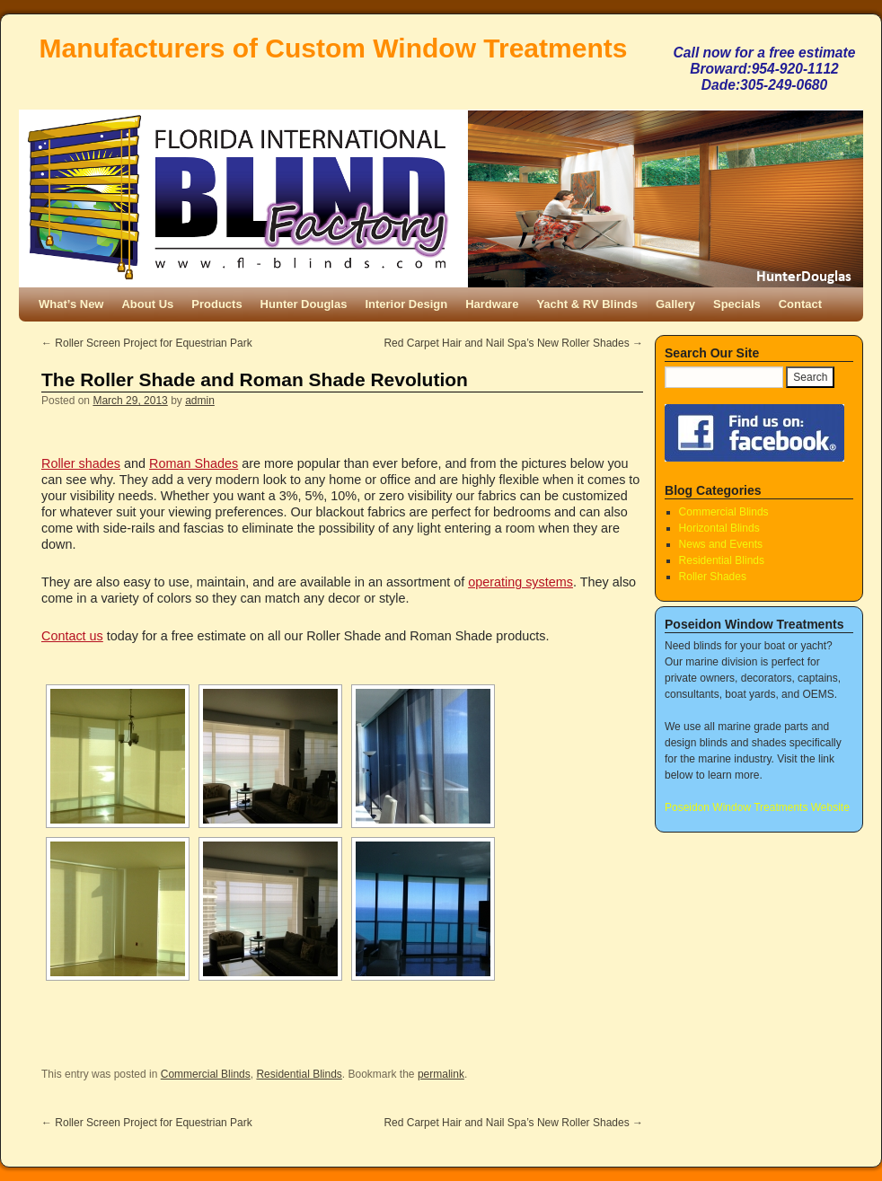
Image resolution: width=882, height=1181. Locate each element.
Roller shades (80, 463)
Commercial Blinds (206, 1074)
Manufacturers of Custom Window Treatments (334, 48)
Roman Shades (193, 463)
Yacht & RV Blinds (586, 304)
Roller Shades (712, 576)
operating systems (520, 582)
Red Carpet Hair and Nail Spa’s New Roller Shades (513, 343)
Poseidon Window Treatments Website (757, 807)
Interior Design (406, 304)
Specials (737, 304)
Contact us (72, 636)
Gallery (675, 304)
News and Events (721, 544)
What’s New (71, 304)
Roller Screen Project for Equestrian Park (146, 343)
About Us (147, 304)
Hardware (491, 304)
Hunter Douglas (304, 304)
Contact (800, 304)
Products (216, 304)
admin (200, 400)
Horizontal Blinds (719, 528)
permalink (441, 1074)
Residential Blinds (298, 1074)
